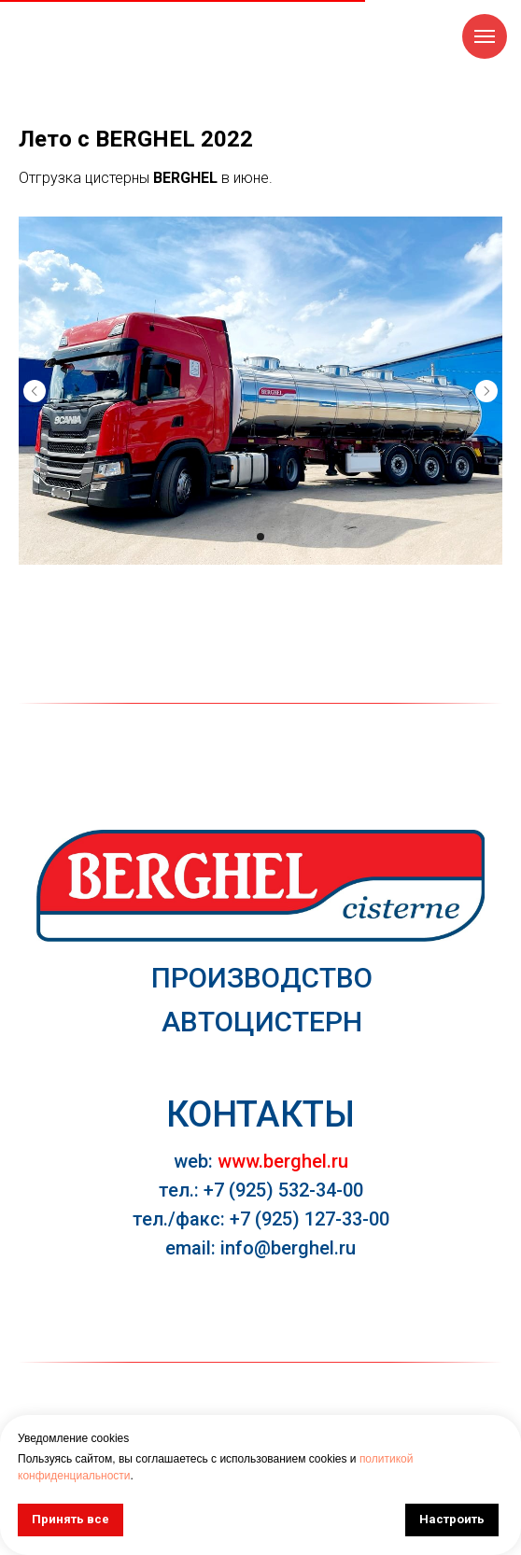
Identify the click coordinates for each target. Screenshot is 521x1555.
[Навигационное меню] (484, 36)
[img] (260, 886)
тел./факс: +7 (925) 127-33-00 (261, 1219)
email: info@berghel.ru (260, 1248)
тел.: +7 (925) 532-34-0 (256, 1190)
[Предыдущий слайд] (34, 391)
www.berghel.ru (283, 1161)
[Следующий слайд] (486, 391)
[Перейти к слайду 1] (260, 536)
